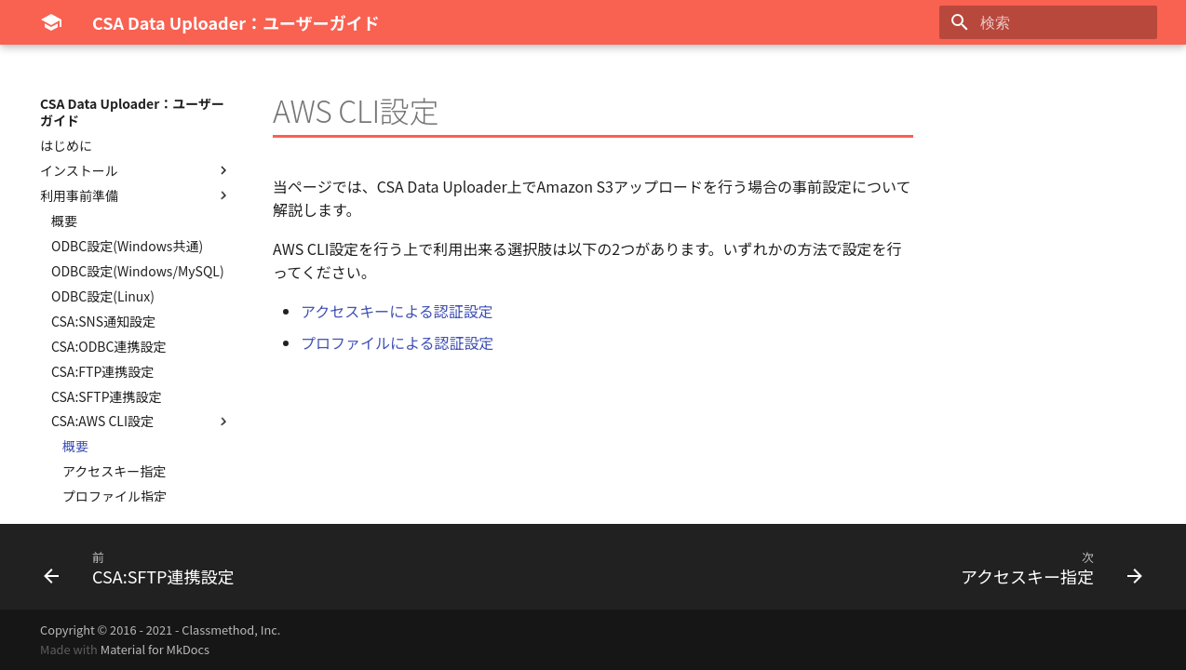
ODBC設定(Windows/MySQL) (137, 270)
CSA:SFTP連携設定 (106, 396)
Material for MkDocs (155, 649)
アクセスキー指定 (114, 470)
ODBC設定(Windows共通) (127, 245)
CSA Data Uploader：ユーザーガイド (132, 111)
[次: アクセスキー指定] (1047, 567)
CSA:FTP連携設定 (102, 371)
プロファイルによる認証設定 (397, 342)
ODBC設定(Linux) (103, 296)
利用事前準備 (136, 195)
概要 (64, 220)
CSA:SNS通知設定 (103, 321)
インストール (136, 170)
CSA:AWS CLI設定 (141, 420)
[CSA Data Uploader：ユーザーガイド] (51, 22)
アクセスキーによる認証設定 (397, 311)
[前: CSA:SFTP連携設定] (144, 567)
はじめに (66, 145)
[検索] (1048, 22)
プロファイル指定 (114, 496)
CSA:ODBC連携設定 (108, 346)
